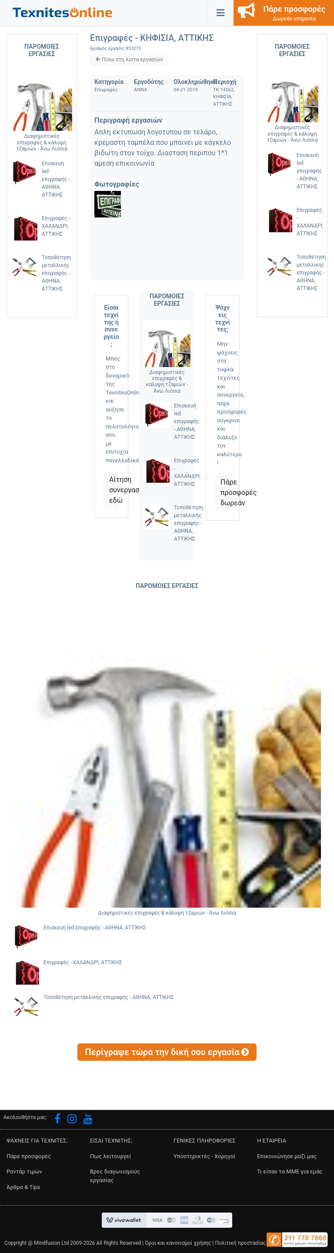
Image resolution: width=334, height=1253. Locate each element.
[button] (62, 12)
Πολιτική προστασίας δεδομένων (254, 1243)
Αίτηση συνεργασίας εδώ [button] (114, 490)
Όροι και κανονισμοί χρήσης (178, 1243)
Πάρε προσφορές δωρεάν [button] (225, 492)
